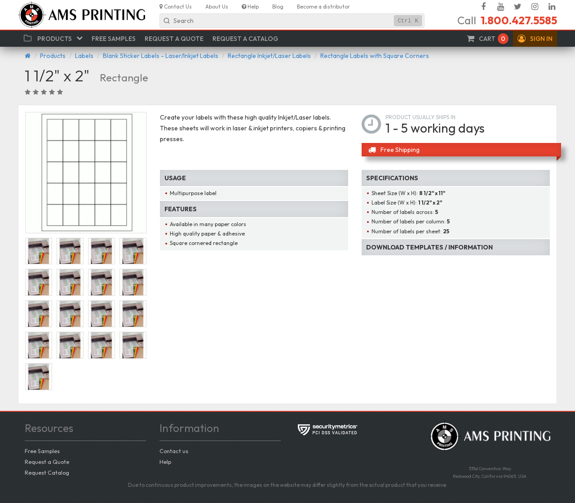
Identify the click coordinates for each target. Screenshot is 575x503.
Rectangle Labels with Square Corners (374, 56)
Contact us (173, 450)
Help (165, 461)
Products (53, 56)
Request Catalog (47, 472)
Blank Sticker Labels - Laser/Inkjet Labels (160, 56)
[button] (535, 39)
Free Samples (42, 450)
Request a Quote (47, 461)
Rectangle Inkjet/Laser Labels (269, 56)
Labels (84, 56)
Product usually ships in (420, 117)
